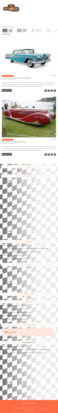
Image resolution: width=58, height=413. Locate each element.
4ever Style (11, 79)
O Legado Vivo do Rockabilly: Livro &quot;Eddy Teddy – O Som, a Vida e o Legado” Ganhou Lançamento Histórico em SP (26, 349)
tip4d (3, 319)
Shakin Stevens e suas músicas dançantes (19, 308)
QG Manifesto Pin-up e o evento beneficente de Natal (13, 245)
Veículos (4, 79)
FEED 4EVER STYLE (29, 342)
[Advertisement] (43, 14)
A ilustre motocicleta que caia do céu (14, 305)
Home (2, 30)
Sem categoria (5, 143)
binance (3, 305)
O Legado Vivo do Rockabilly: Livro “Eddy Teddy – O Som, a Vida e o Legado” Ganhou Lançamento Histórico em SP (25, 248)
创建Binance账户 (5, 308)
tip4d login (4, 315)
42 (55, 75)
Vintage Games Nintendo (8, 26)
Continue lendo (7, 90)
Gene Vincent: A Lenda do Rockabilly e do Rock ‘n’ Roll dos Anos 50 (15, 258)
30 (55, 139)
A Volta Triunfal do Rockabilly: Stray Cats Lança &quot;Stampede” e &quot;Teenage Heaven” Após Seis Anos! (23, 352)
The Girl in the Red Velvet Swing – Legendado (23, 312)
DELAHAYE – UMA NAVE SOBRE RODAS (14, 142)
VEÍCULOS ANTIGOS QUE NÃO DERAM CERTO (16, 78)
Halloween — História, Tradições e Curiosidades (11, 255)
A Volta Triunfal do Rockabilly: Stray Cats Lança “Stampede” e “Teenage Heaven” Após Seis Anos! (21, 251)
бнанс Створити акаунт (7, 312)
